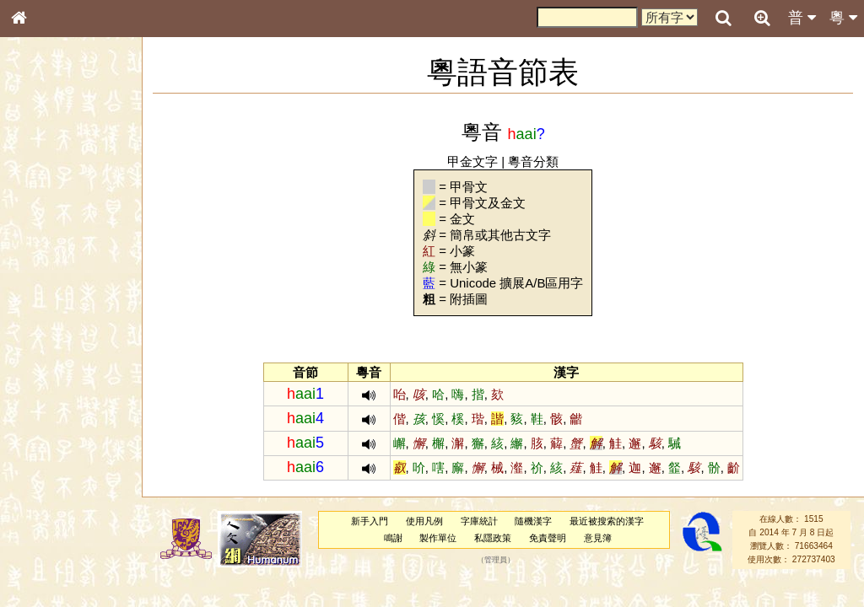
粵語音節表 (46, 335)
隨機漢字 (535, 521)
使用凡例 (426, 521)
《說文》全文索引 (61, 529)
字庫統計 (481, 521)
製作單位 (439, 538)
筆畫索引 (41, 242)
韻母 (57, 452)
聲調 (80, 452)
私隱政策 (494, 538)
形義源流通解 (51, 291)
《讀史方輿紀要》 (61, 545)
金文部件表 (46, 275)
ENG (74, 186)
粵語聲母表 (46, 351)
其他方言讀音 (51, 484)
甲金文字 (474, 161)
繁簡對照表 (46, 577)
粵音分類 (535, 161)
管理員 (497, 560)
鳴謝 (395, 538)
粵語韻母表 (46, 368)
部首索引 (41, 226)
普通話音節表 (51, 468)
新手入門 (371, 521)
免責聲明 (549, 538)
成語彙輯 (41, 561)
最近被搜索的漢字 (608, 521)
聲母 (34, 452)
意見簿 (599, 538)
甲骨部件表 (46, 258)
